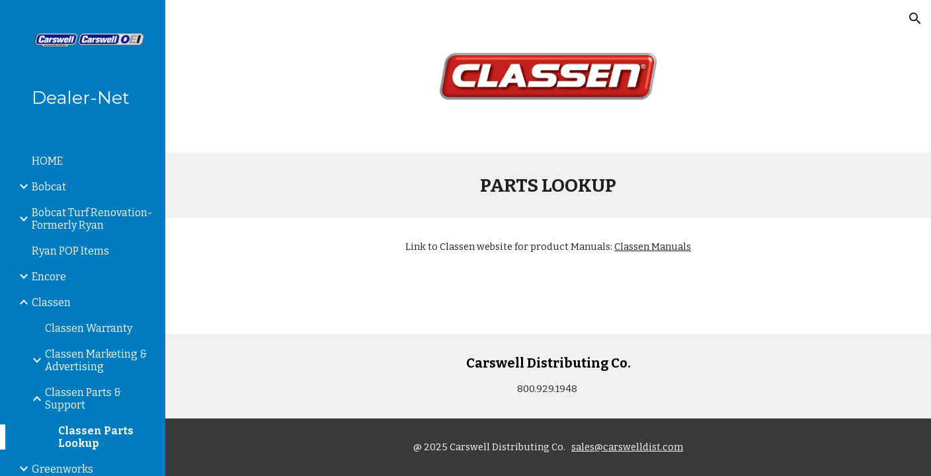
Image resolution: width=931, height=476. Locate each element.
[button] (915, 18)
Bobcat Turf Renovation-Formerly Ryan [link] (92, 218)
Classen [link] (51, 302)
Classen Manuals (652, 247)
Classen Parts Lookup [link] (96, 437)
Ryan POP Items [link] (70, 251)
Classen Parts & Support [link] (83, 398)
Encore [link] (49, 276)
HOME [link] (47, 161)
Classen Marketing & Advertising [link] (96, 360)
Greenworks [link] (62, 469)
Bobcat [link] (49, 186)
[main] (548, 185)
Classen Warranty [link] (88, 328)
